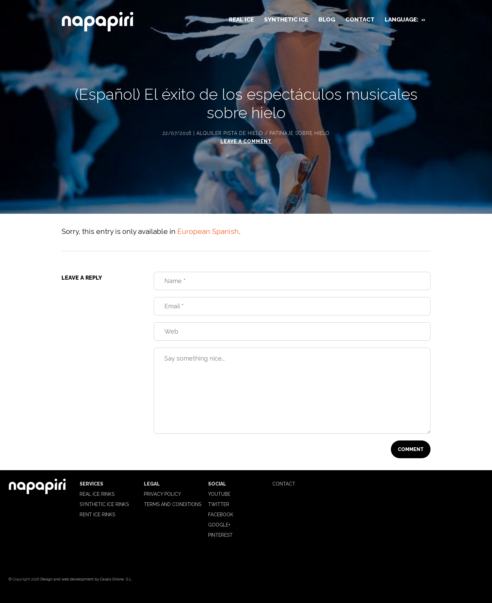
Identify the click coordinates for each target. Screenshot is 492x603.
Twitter (218, 504)
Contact (359, 19)
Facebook (220, 514)
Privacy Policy (162, 494)
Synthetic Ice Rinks (104, 504)
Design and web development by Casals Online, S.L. (86, 579)
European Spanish (208, 231)
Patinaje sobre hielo (300, 133)
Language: (405, 19)
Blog (326, 19)
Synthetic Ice (286, 19)
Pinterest (220, 535)
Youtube (219, 494)
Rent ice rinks (97, 514)
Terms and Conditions (172, 504)
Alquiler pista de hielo (229, 133)
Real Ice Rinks (97, 494)
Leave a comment (246, 141)
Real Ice (241, 19)
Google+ (219, 525)
